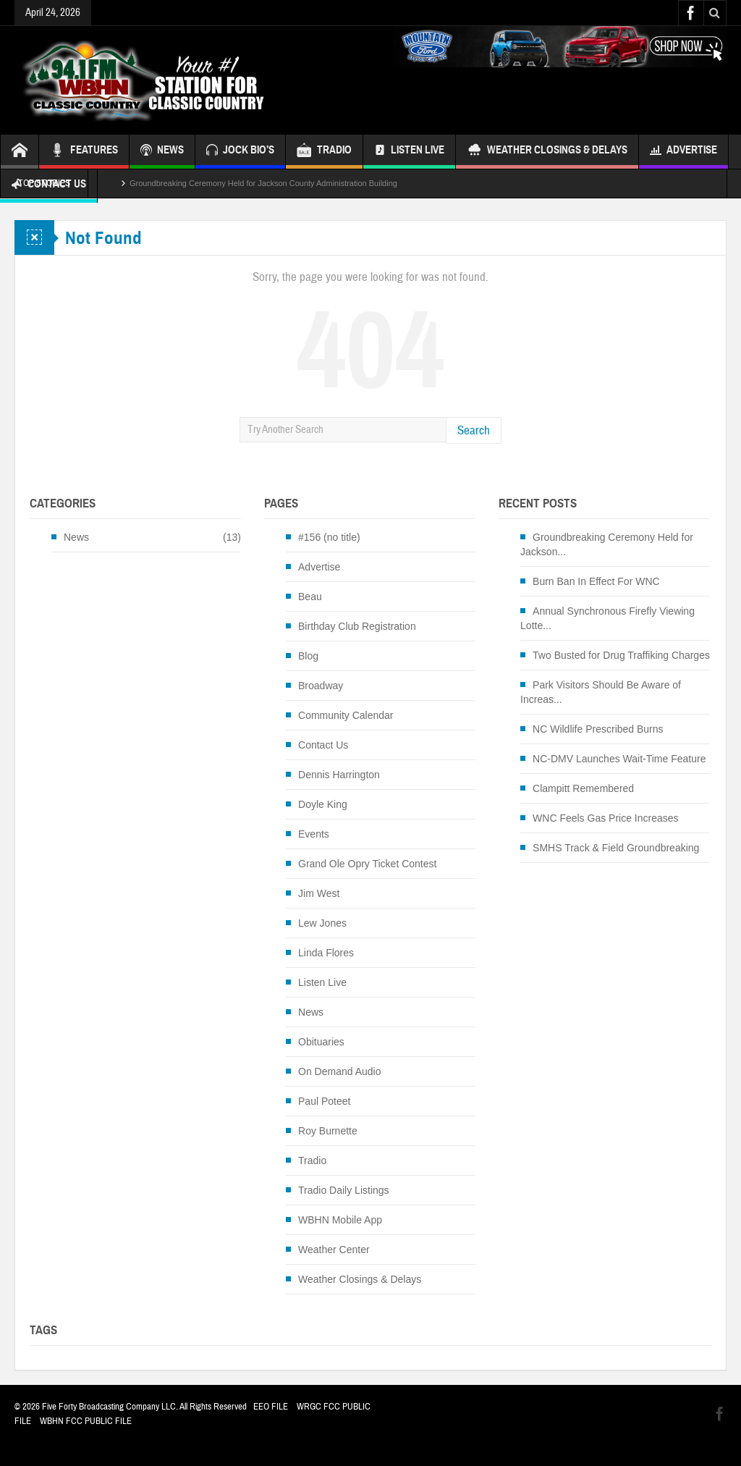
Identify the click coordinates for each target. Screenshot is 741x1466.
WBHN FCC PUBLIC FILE (86, 1421)
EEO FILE (270, 1406)
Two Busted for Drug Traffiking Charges (621, 655)
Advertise (683, 152)
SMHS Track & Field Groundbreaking (616, 848)
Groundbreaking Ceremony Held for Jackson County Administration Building (263, 183)
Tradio (312, 1160)
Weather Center (334, 1249)
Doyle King (322, 804)
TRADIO (324, 152)
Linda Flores (326, 953)
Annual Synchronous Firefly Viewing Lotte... (607, 618)
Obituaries (321, 1042)
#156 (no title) (329, 537)
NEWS (162, 152)
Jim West (318, 893)
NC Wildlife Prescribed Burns (598, 729)
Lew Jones (322, 923)
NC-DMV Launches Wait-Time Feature (619, 758)
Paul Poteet (324, 1101)
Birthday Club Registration (357, 626)
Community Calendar (346, 715)
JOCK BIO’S (240, 152)
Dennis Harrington (339, 774)
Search (473, 430)
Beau (310, 596)
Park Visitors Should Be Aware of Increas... (600, 692)
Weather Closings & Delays (547, 152)
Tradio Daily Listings (343, 1190)
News (76, 537)
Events (313, 834)
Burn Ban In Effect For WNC (596, 581)
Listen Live (409, 152)
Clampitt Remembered (583, 788)
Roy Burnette (327, 1131)
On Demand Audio (339, 1071)
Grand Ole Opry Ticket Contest (367, 863)
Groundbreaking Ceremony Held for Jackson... (606, 544)
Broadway (320, 685)
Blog (308, 656)
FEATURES (84, 152)
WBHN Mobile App (340, 1220)
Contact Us (323, 745)
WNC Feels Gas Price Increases (606, 818)
